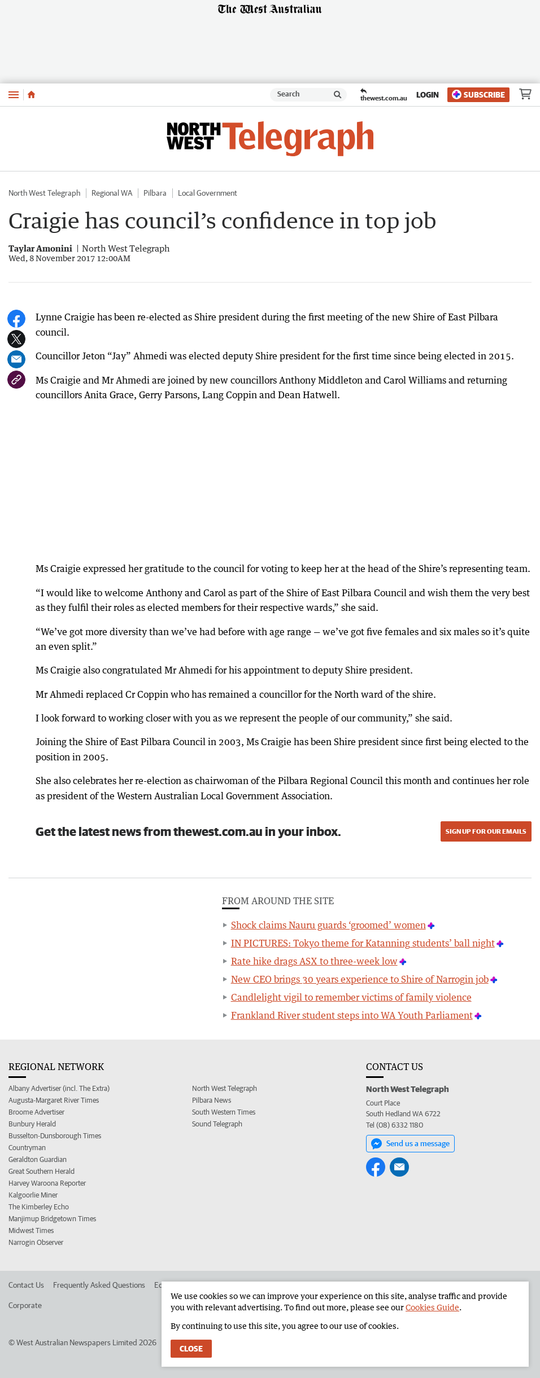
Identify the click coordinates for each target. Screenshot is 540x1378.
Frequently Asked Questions (99, 1284)
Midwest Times (31, 1230)
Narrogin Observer (35, 1242)
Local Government (207, 192)
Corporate (25, 1305)
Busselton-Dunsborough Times (54, 1136)
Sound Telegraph (217, 1124)
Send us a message (410, 1144)
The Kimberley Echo (38, 1207)
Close (191, 1348)
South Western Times (223, 1112)
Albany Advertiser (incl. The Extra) (59, 1088)
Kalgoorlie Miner (33, 1195)
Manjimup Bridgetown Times (52, 1218)
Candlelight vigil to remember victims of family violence (351, 997)
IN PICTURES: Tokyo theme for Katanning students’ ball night (363, 943)
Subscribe (478, 94)
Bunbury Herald (32, 1124)
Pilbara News (211, 1100)
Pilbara (155, 192)
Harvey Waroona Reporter (47, 1183)
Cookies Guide (432, 1307)
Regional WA (112, 192)
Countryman (27, 1147)
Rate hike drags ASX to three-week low (314, 961)
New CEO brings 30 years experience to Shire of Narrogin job (360, 979)
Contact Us (26, 1284)
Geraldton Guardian (37, 1159)
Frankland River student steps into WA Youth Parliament (352, 1015)
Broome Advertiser (36, 1112)
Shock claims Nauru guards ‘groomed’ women (328, 925)
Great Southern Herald (41, 1171)
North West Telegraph (44, 192)
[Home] (31, 95)
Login (427, 94)
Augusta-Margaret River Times (53, 1100)
